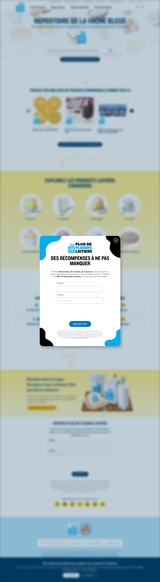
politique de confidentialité (80, 337)
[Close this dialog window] (116, 240)
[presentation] (80, 313)
